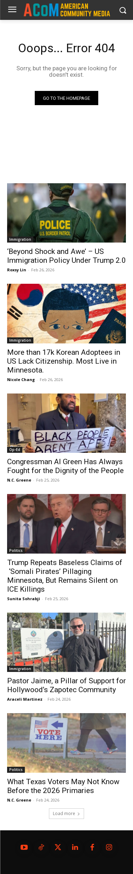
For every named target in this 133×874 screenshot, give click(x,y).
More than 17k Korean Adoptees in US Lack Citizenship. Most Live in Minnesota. (63, 361)
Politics (16, 550)
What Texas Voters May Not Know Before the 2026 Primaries (63, 786)
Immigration (20, 239)
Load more (66, 813)
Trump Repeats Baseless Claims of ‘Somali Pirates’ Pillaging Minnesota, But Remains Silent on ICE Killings (64, 575)
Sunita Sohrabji (23, 598)
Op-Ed (14, 449)
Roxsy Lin (16, 269)
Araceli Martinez (25, 699)
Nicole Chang (21, 379)
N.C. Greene (19, 480)
